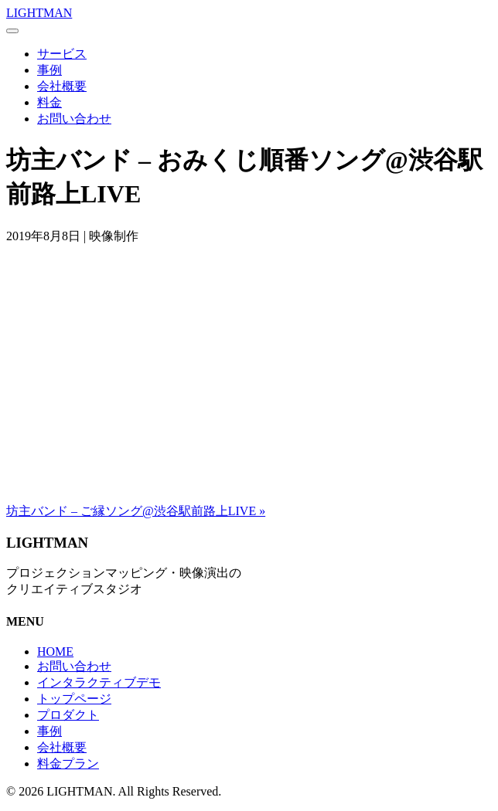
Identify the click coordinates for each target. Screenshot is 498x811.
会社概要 (62, 86)
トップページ (74, 698)
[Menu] (12, 31)
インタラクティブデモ (99, 682)
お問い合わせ (74, 118)
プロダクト (68, 714)
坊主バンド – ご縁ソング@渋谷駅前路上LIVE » (135, 510)
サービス (62, 53)
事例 (49, 69)
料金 (49, 102)
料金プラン (68, 763)
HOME (55, 651)
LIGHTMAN (39, 12)
